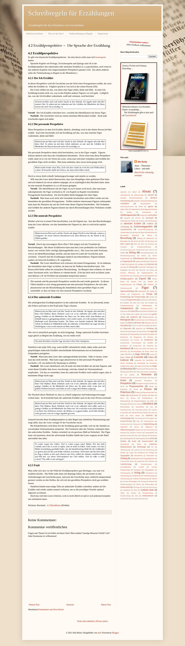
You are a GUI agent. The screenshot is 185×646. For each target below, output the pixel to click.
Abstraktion (124, 203)
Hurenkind (124, 325)
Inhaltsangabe (131, 331)
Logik (139, 366)
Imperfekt (139, 328)
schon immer (135, 415)
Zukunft (123, 498)
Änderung (134, 209)
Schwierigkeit (149, 418)
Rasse (122, 398)
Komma (136, 340)
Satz (151, 407)
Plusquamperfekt (136, 386)
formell (151, 297)
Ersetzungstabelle (148, 275)
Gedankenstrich (126, 308)
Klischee (150, 337)
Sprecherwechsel (126, 435)
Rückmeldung (125, 407)
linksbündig (141, 363)
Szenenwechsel (147, 441)
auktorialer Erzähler (132, 223)
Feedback (150, 284)
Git (121, 314)
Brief (135, 244)
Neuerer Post (34, 605)
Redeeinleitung (125, 401)
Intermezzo (124, 334)
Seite (138, 421)
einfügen (141, 264)
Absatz (146, 191)
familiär (150, 281)
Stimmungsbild (128, 438)
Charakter (123, 247)
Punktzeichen (133, 395)
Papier (145, 377)
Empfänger (124, 270)
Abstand (151, 195)
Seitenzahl (136, 424)
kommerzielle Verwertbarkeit (130, 342)
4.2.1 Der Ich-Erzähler (40, 78)
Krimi (144, 348)
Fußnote (154, 299)
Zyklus (142, 498)
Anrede (142, 215)
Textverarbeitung (148, 450)
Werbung (136, 487)
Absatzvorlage (139, 195)
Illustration (127, 328)
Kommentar (148, 340)
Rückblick (148, 403)
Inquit (152, 331)
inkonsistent (143, 331)
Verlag (137, 472)
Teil (152, 447)
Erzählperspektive (127, 279)
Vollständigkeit (133, 481)
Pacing (137, 377)
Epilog (152, 270)
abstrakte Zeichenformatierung (144, 200)
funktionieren (144, 299)
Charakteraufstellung (144, 247)
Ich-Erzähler (146, 325)
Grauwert (146, 314)
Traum (131, 452)
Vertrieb (154, 478)
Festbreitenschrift (126, 288)
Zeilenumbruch (148, 496)
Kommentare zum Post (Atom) (51, 609)
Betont (149, 235)
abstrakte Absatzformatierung (131, 198)
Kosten (136, 348)
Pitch (153, 383)
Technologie (141, 447)
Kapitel (152, 334)
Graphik (136, 314)
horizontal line (149, 322)
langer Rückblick (126, 354)
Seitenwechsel (125, 424)
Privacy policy (102, 621)
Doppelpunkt (127, 261)
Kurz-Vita (123, 351)
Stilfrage (144, 435)
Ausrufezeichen (126, 229)
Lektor (151, 357)
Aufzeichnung (152, 221)
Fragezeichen (132, 300)
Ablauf (134, 192)
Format (149, 294)
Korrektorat (125, 348)
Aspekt (133, 221)
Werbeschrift (125, 487)
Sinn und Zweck (149, 429)
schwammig (138, 418)
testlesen (137, 450)
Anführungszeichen (128, 215)
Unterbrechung (126, 464)
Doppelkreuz (153, 258)
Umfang (123, 458)
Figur (145, 287)
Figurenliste (142, 291)
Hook (139, 323)
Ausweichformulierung (145, 229)
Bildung (139, 238)
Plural (122, 386)
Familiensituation (126, 284)
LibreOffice (150, 360)
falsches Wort (136, 281)
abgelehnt (123, 192)
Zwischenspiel (133, 498)
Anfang (129, 212)
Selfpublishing (148, 424)
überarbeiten (138, 455)
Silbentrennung (126, 430)
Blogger (115, 633)
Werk (144, 487)
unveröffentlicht (125, 467)
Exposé (142, 278)
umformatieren (135, 458)
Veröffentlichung (149, 475)
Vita (124, 481)
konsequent (101, 57)
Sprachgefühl (149, 432)
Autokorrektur (125, 232)
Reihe (152, 401)
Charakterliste (140, 249)
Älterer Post (106, 605)
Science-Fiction (126, 421)
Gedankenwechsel (146, 308)
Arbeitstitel (124, 221)
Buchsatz (151, 244)
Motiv (131, 371)
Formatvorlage (139, 297)
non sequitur (130, 374)
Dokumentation (138, 258)
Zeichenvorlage (125, 495)
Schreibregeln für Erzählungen (71, 13)
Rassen (133, 398)
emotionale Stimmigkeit (146, 267)
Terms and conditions (86, 621)
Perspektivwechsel (142, 383)
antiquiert (127, 218)
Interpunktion (135, 334)
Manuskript (128, 368)
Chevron (151, 249)
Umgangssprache (149, 458)
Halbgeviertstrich (148, 317)
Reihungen (123, 404)
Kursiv (152, 348)
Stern (136, 435)
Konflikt (150, 342)
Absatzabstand (125, 195)
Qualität (144, 395)
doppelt (137, 261)
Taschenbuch (130, 115)
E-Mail (122, 264)
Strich (152, 438)
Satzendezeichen (125, 409)
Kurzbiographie (136, 351)
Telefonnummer (125, 450)
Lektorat (124, 359)
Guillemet (134, 317)
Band (142, 232)
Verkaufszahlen (125, 473)
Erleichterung (124, 275)
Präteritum (125, 392)
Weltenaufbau (149, 484)
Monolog (123, 371)
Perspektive (126, 383)
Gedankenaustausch (126, 305)
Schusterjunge (125, 418)
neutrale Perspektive (150, 371)
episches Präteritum (127, 272)
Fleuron (123, 294)
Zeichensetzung (148, 493)
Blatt (142, 241)
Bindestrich (150, 238)
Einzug (131, 267)
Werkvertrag (153, 487)
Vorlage (143, 481)
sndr (99, 633)
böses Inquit (125, 244)
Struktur (123, 441)
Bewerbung (126, 237)
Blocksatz (151, 241)
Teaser (139, 444)
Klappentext (138, 337)
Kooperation (137, 345)
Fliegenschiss (136, 294)
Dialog (132, 252)
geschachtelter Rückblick (146, 311)
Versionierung (125, 478)
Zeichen (133, 493)
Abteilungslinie (145, 203)
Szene (134, 441)
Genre (132, 311)
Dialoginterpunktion (147, 252)
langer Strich (140, 354)
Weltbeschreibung (126, 484)
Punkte (123, 395)
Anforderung (146, 212)
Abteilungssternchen (127, 206)
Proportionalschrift (148, 392)
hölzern (131, 323)
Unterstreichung (146, 464)
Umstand (123, 461)
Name (138, 371)
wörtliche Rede (147, 490)
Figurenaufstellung (127, 291)
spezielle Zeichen (136, 432)
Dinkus (143, 255)
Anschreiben (152, 215)
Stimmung (153, 435)
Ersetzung (136, 275)
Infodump (150, 328)
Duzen (152, 261)
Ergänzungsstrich (147, 272)
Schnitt (145, 412)
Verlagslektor (149, 473)
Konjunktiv (124, 345)
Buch (142, 244)
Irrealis (144, 334)
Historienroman (139, 320)
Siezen (136, 427)
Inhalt (122, 331)
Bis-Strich (134, 241)
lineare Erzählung (126, 363)
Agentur (150, 206)
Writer (122, 493)
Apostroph (149, 218)
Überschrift (150, 455)
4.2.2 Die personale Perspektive (45, 124)
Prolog (137, 392)
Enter (133, 270)
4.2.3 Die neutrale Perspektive (45, 215)
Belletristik (151, 232)
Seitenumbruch (149, 421)
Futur (134, 302)
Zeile (136, 495)
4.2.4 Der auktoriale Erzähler (44, 297)
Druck (145, 261)
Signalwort (149, 427)
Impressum (103, 33)
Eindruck (131, 264)
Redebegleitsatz (147, 398)
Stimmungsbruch (141, 438)
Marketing (139, 368)
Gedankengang (147, 305)
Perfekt (123, 380)
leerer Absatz (125, 357)
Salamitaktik (140, 407)
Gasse (142, 302)
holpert (122, 322)
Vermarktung (124, 475)
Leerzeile (138, 356)
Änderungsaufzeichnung (149, 209)
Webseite (152, 481)
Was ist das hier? (56, 33)
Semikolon (123, 427)
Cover (122, 252)
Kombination (124, 340)
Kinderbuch (124, 337)
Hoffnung (151, 320)
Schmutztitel (136, 412)
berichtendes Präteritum (129, 235)
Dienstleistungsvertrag (127, 255)
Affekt (140, 206)
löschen (146, 366)
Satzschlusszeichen (141, 409)
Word (135, 490)
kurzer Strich (149, 351)
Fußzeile (126, 302)
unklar (132, 461)
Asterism (141, 221)
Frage (122, 299)
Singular (137, 429)
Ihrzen (155, 325)
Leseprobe (138, 360)
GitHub (128, 314)
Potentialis (123, 389)
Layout (152, 354)
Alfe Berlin (142, 162)
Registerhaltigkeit (140, 401)
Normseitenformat (126, 377)
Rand (152, 395)
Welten (138, 484)
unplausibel (141, 461)
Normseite (146, 374)
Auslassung (124, 226)
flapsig (152, 291)
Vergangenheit (149, 470)
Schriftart (149, 415)
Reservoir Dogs (135, 404)
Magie (154, 366)
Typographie (125, 455)
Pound (136, 389)
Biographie (124, 241)
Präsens (148, 388)
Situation (123, 432)
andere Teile (124, 209)
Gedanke (151, 302)
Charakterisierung (126, 249)
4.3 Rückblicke (54, 505)
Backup (135, 232)
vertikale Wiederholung (140, 478)
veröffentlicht (136, 475)
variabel (141, 467)
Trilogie (151, 452)
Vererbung (137, 470)
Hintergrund (125, 319)
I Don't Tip (135, 325)
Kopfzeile (150, 345)
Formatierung (125, 297)
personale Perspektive (143, 380)
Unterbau (151, 461)
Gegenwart (124, 311)
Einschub (150, 264)
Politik (151, 386)
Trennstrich (141, 452)
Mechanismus (150, 368)
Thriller (122, 452)
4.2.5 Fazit (34, 465)
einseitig (123, 267)
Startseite (70, 605)
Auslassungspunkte (143, 226)
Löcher (131, 366)
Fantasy (139, 284)
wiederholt (126, 490)
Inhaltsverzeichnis (34, 33)
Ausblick (150, 223)
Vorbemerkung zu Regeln (81, 33)
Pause (152, 377)
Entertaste (142, 270)
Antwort (138, 218)
